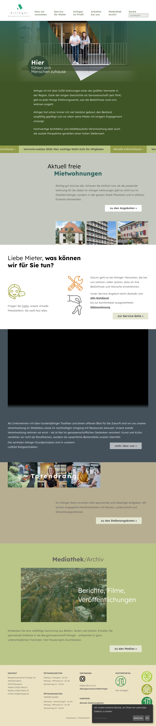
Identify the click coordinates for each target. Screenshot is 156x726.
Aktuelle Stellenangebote (92, 703)
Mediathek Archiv (115, 13)
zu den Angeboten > (123, 208)
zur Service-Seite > (130, 316)
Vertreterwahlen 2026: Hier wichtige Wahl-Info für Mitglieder (68, 149)
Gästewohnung (100, 307)
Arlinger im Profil (78, 13)
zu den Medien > (126, 648)
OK (147, 718)
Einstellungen (100, 718)
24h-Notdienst (99, 298)
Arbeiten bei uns (96, 13)
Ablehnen (138, 718)
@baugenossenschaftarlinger (94, 689)
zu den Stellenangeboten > (119, 520)
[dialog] (122, 713)
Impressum (71, 718)
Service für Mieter (60, 13)
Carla (25, 306)
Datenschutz (84, 718)
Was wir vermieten (41, 13)
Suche (132, 11)
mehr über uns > (126, 445)
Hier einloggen (121, 690)
